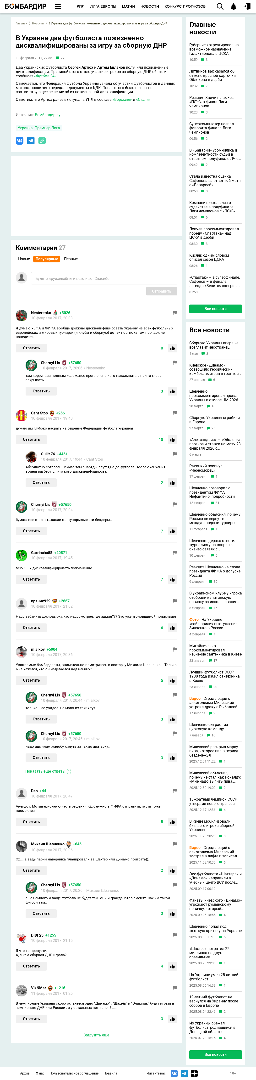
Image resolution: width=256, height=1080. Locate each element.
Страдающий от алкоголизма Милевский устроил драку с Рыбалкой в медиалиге (214, 702)
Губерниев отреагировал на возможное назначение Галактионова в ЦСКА (214, 49)
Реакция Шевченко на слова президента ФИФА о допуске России (214, 571)
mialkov (38, 649)
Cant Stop (39, 413)
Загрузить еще (96, 1035)
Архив (25, 1073)
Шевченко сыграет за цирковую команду (208, 727)
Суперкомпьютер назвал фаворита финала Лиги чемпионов (211, 128)
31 (217, 503)
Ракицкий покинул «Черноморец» (206, 468)
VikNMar (38, 988)
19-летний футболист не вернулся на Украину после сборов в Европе (213, 1001)
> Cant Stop (93, 459)
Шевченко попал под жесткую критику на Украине (215, 928)
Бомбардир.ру (47, 115)
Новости (38, 23)
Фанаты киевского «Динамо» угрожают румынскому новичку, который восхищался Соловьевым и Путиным (215, 904)
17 (215, 660)
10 (213, 735)
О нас (40, 1073)
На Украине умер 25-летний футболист (213, 977)
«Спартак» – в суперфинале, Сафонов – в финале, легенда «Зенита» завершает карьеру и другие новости (215, 281)
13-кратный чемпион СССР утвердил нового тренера (213, 801)
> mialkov (91, 700)
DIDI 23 (37, 935)
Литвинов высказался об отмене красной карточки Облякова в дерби (212, 75)
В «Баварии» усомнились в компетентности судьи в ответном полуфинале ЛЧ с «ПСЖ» (213, 154)
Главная (21, 23)
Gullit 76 (48, 454)
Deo (34, 791)
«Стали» (143, 99)
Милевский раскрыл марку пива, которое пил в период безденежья (213, 751)
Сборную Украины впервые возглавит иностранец (213, 345)
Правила (110, 1073)
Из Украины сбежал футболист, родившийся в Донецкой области (212, 1027)
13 (217, 529)
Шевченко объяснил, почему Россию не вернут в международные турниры (214, 518)
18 (213, 406)
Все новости (216, 308)
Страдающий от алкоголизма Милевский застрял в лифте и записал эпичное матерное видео (213, 852)
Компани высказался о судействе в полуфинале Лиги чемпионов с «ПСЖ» (212, 207)
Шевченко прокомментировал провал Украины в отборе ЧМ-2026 (214, 395)
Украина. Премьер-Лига (39, 128)
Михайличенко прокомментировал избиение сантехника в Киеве (215, 650)
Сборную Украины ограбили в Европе (214, 420)
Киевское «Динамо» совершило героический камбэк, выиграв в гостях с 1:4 (214, 369)
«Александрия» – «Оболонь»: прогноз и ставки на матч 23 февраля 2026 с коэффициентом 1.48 (215, 444)
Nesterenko (41, 313)
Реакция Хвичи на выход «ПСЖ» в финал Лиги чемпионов (211, 102)
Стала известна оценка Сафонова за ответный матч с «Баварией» (215, 180)
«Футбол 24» (45, 76)
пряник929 (40, 601)
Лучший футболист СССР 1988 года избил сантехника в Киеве (214, 676)
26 (213, 428)
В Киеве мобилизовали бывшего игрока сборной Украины (211, 825)
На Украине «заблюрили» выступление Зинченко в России (213, 623)
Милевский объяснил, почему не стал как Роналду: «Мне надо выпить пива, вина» (215, 777)
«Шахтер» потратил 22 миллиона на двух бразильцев (209, 953)
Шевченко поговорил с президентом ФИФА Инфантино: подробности (212, 492)
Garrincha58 (41, 552)
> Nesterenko (94, 368)
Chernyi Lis (50, 363)
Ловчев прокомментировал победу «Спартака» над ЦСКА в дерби (214, 233)
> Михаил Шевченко (101, 890)
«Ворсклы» (122, 99)
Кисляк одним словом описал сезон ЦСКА (209, 257)
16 (216, 608)
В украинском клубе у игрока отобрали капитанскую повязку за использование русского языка (215, 597)
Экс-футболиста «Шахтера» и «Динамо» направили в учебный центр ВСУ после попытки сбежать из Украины (215, 878)
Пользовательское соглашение (73, 1073)
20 (215, 687)
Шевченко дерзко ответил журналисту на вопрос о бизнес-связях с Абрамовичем (212, 545)
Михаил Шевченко (48, 844)
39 (216, 581)
